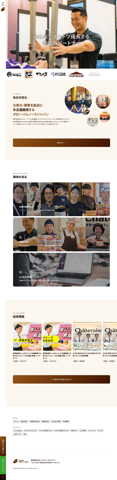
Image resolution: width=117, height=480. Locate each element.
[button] (107, 343)
